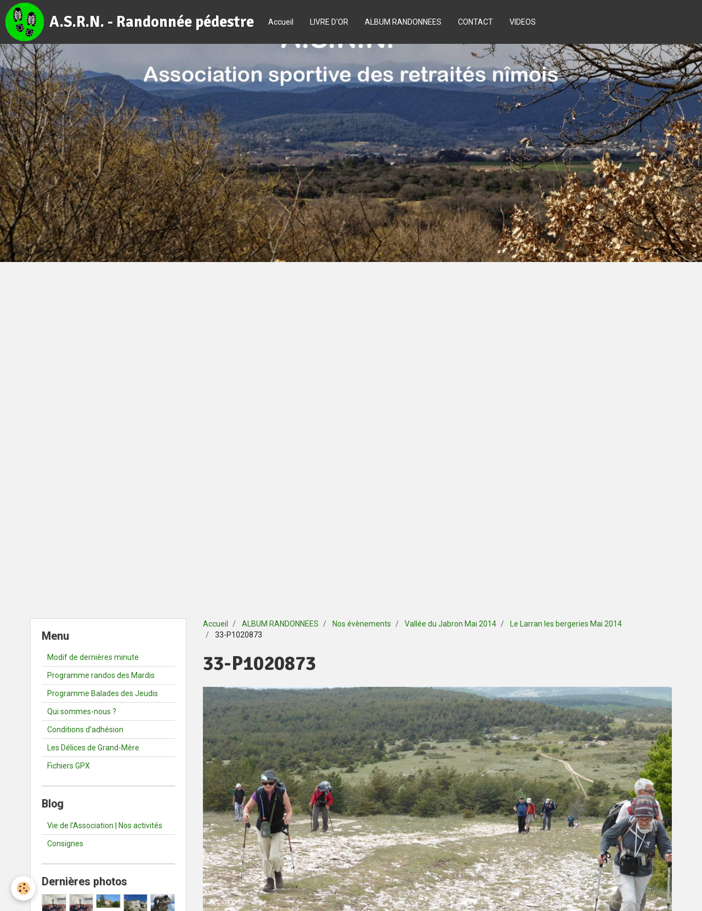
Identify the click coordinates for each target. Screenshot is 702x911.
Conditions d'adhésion (85, 729)
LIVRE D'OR (329, 22)
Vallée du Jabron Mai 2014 (450, 623)
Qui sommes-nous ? (81, 711)
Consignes (65, 843)
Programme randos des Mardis (101, 675)
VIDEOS (522, 22)
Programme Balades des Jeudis (102, 693)
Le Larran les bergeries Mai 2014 (566, 623)
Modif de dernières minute (93, 657)
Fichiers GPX (68, 765)
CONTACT (475, 22)
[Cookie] (23, 888)
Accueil (280, 22)
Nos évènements (361, 623)
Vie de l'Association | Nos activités (104, 825)
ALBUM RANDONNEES (403, 22)
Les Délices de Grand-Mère (93, 747)
